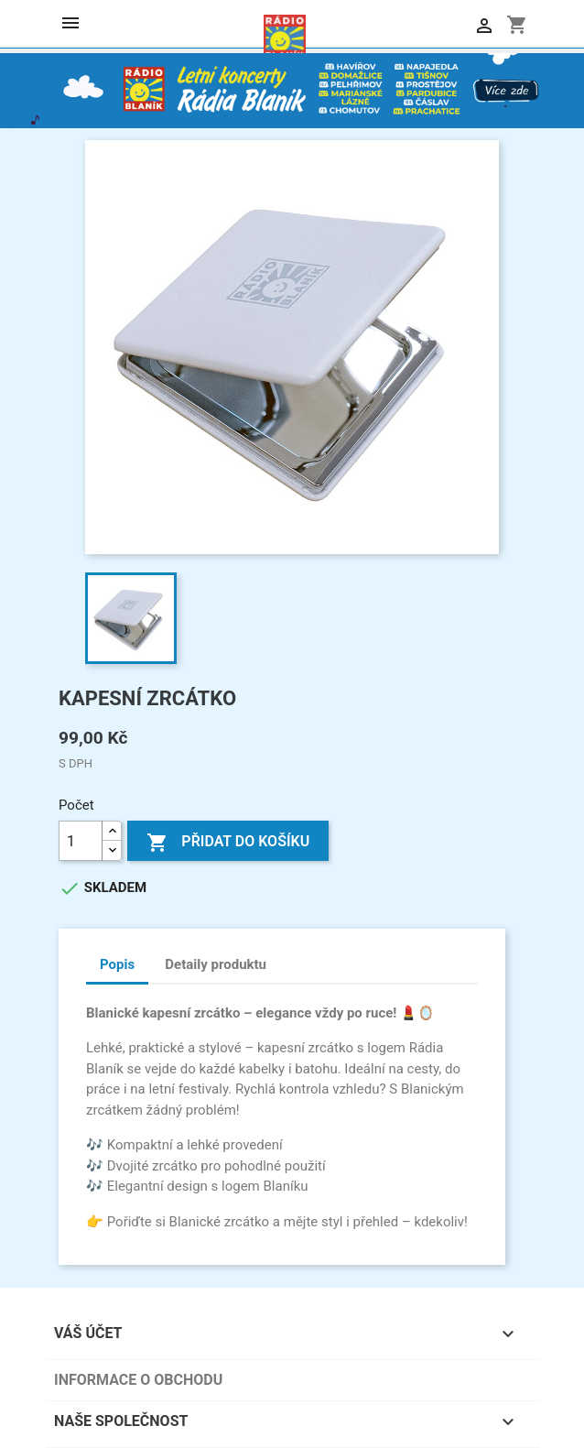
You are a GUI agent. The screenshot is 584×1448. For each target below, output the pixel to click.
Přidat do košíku (227, 843)
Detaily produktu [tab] (215, 964)
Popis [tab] (117, 964)
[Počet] (81, 841)
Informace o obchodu (138, 1379)
